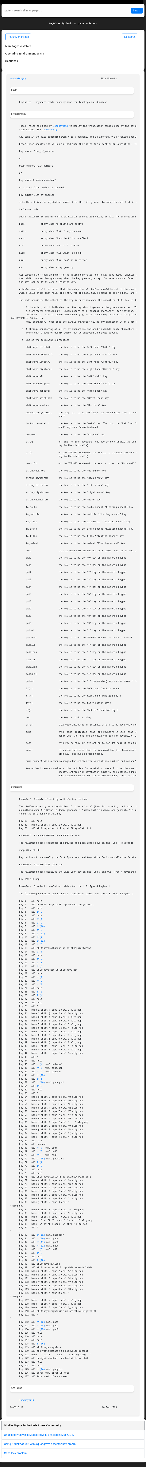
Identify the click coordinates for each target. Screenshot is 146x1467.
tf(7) (40, 959)
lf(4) (40, 995)
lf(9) (40, 1253)
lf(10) (41, 1260)
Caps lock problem (15, 1453)
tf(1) (40, 919)
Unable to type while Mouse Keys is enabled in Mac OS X (39, 1434)
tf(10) (41, 926)
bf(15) (41, 1159)
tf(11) (41, 933)
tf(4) (40, 937)
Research (130, 36)
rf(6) (40, 1071)
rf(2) (40, 981)
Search (137, 10)
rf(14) (41, 1325)
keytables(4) (18, 78)
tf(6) (40, 952)
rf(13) (41, 1322)
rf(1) (40, 977)
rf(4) (40, 1064)
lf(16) (41, 1344)
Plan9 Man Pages (18, 36)
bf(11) (41, 1235)
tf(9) (40, 966)
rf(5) (40, 1068)
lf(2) (40, 912)
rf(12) (41, 1246)
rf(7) (40, 1148)
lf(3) (40, 992)
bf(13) (41, 1075)
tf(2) (40, 923)
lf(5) (40, 1079)
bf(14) (41, 1369)
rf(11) (41, 1242)
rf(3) (40, 984)
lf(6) (40, 1086)
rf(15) (41, 1329)
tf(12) (41, 941)
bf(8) (40, 1249)
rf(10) (41, 1238)
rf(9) (40, 1155)
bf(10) (41, 1082)
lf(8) (40, 1166)
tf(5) (40, 944)
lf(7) (40, 1162)
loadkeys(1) (60, 126)
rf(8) (40, 1151)
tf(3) (40, 930)
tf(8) (40, 962)
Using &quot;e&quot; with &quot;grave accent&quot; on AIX (40, 1443)
